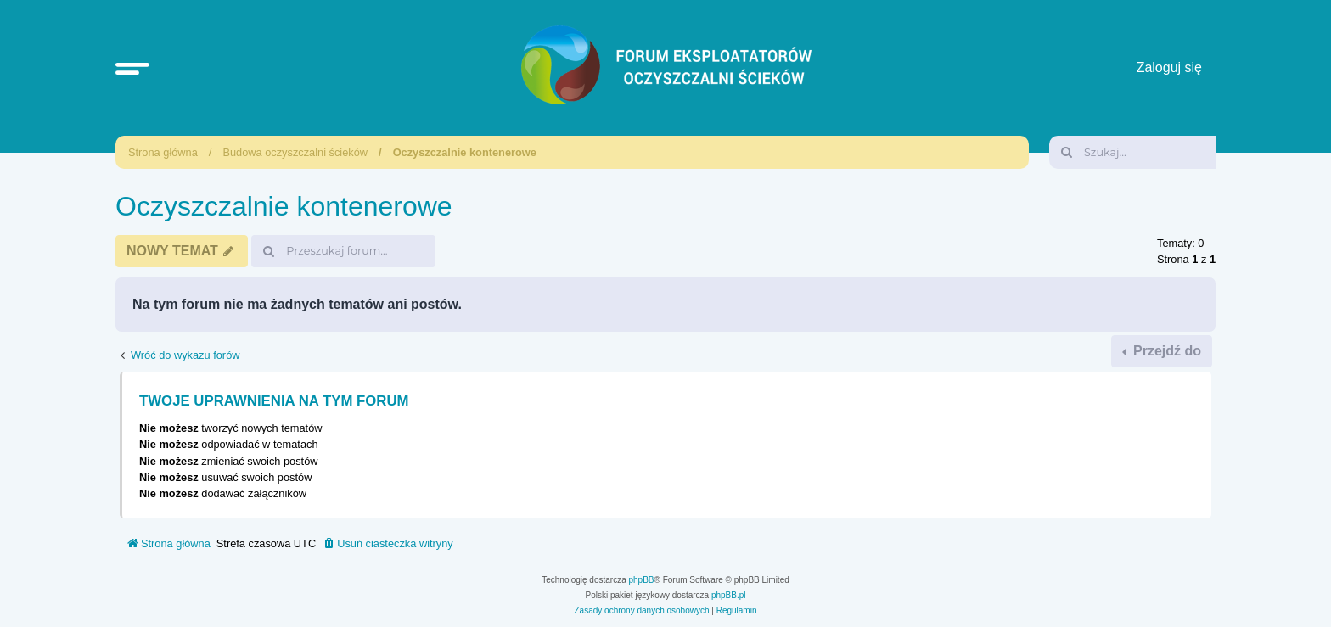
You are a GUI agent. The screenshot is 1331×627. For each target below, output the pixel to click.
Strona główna (163, 152)
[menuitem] (387, 544)
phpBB (641, 580)
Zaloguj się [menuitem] (1169, 67)
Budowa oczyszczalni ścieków (295, 152)
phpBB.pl (728, 595)
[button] (132, 68)
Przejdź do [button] (1165, 351)
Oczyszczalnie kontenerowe (464, 152)
